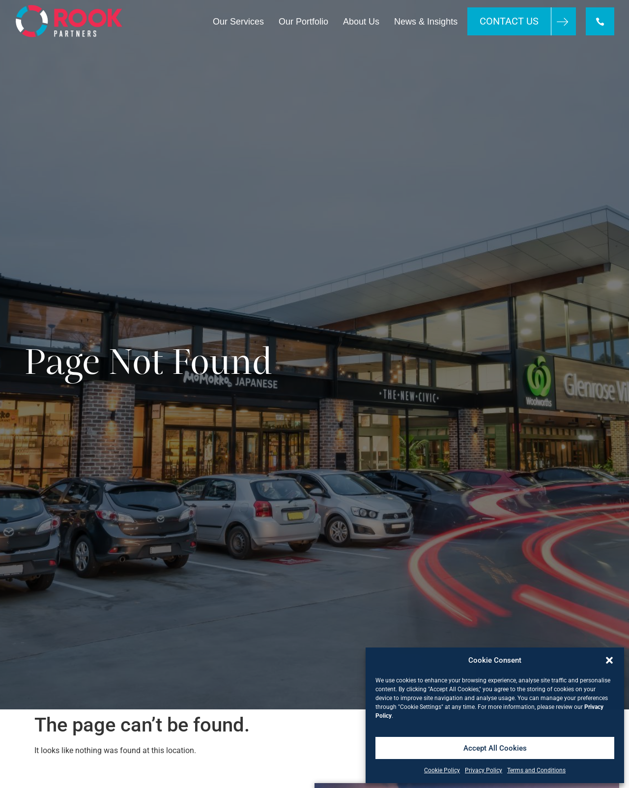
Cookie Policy (442, 770)
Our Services (238, 22)
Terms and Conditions (536, 770)
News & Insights (425, 22)
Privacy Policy (483, 770)
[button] (609, 660)
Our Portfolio (303, 22)
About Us (361, 22)
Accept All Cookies (495, 748)
